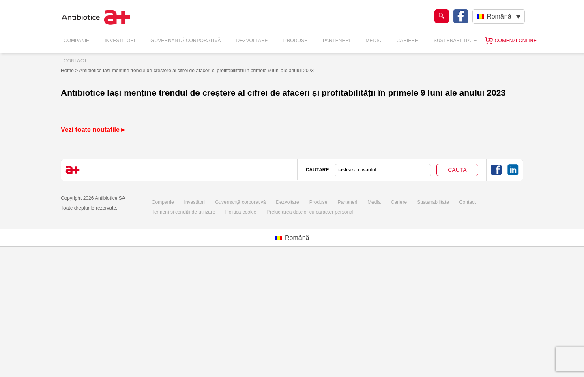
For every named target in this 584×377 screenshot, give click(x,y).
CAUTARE (317, 170)
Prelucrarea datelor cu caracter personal (309, 212)
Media (373, 40)
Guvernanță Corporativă (185, 40)
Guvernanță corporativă (240, 202)
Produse (295, 40)
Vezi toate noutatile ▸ (93, 129)
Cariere (407, 40)
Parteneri (336, 40)
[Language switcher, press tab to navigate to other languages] (498, 16)
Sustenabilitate (455, 40)
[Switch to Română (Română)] (292, 238)
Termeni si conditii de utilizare (183, 212)
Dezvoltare (252, 40)
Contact (75, 61)
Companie (76, 40)
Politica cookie (241, 212)
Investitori (120, 40)
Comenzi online (516, 40)
